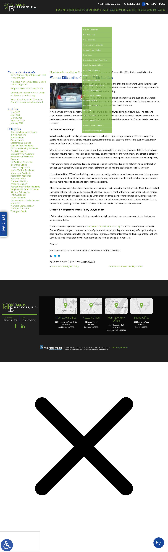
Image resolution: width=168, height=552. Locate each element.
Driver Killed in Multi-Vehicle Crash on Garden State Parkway (27, 94)
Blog (149, 10)
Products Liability (18, 183)
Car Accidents (102, 72)
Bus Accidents (17, 137)
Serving (104, 10)
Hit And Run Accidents (21, 162)
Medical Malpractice (20, 167)
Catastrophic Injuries (20, 142)
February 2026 (17, 120)
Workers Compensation (22, 205)
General (14, 159)
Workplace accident (20, 208)
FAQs (128, 10)
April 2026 (15, 115)
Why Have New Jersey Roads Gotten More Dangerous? (28, 83)
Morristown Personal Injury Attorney (68, 72)
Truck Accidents (18, 197)
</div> (20, 541)
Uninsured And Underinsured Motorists (24, 202)
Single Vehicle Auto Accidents (24, 189)
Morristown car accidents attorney (103, 226)
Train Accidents (18, 194)
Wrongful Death (18, 211)
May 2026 (15, 112)
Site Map (115, 348)
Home (59, 10)
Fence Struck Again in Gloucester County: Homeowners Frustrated (26, 101)
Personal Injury (90, 10)
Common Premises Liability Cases (125, 266)
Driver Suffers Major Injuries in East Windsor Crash (28, 76)
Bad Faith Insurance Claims (23, 132)
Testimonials (139, 10)
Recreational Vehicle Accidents (25, 186)
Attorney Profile (72, 10)
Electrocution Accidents (21, 156)
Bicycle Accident (18, 134)
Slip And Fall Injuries (20, 192)
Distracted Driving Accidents (24, 148)
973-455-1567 (155, 4)
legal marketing (84, 349)
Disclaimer (124, 348)
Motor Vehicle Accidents (22, 170)
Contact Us (159, 10)
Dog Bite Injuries (18, 151)
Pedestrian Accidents (20, 175)
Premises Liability (19, 181)
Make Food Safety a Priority (65, 266)
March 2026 (16, 117)
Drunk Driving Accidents (22, 153)
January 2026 (16, 123)
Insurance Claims (18, 164)
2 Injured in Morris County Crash (26, 88)
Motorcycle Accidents (20, 173)
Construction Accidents (21, 145)
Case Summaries (117, 10)
